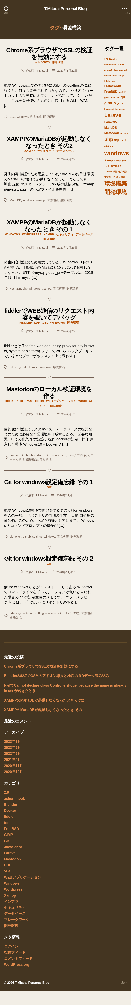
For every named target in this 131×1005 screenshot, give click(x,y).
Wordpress (31, 234)
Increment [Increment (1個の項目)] (109, 109)
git (19, 536)
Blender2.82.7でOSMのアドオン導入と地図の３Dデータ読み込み (56, 676)
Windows (42, 62)
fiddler (25, 322)
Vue (7, 871)
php (25, 288)
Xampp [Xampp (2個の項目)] (109, 160)
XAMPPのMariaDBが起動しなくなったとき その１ (49, 226)
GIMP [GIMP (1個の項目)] (112, 97)
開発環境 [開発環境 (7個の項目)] (115, 192)
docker (14, 455)
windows (22, 116)
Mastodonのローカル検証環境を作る (49, 392)
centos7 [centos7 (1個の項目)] (108, 70)
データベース (65, 150)
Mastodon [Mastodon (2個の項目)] (111, 133)
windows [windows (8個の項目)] (116, 153)
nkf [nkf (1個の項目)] (121, 133)
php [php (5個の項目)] (108, 139)
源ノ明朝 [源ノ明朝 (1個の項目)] (120, 177)
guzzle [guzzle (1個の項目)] (120, 103)
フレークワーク (16, 920)
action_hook (14, 798)
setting (39, 613)
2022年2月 (12, 754)
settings (37, 536)
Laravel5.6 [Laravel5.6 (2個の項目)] (112, 122)
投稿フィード (14, 952)
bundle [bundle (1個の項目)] (120, 64)
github (24, 455)
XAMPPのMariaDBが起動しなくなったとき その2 (49, 142)
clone (13, 536)
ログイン (11, 946)
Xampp (29, 150)
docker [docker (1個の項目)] (107, 75)
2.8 (6, 792)
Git (22, 401)
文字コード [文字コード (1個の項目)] (109, 177)
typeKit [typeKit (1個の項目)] (123, 140)
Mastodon (35, 401)
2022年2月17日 (67, 414)
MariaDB (15, 200)
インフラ (42, 406)
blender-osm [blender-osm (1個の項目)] (110, 64)
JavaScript (13, 847)
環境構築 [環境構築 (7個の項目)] (115, 183)
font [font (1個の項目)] (113, 81)
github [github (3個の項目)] (110, 103)
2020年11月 (13, 766)
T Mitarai (42, 70)
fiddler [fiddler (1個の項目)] (107, 81)
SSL (12, 116)
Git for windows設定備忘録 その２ (49, 558)
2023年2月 (12, 748)
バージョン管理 (68, 613)
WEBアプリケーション (61, 401)
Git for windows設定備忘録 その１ (49, 482)
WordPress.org (16, 965)
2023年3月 (12, 742)
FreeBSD (11, 829)
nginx (47, 455)
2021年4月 (12, 760)
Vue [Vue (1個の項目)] (111, 146)
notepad (28, 613)
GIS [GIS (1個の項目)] (118, 97)
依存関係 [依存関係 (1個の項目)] (122, 171)
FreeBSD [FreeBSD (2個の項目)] (110, 91)
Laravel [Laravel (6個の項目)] (113, 115)
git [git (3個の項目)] (122, 97)
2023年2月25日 (67, 159)
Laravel (41, 322)
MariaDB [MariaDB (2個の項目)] (110, 127)
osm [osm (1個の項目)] (126, 133)
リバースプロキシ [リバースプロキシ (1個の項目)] (113, 166)
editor (13, 613)
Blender (10, 805)
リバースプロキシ (77, 455)
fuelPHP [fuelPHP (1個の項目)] (122, 92)
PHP (7, 865)
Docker (11, 401)
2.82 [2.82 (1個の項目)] (106, 59)
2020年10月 (13, 772)
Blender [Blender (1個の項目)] (113, 59)
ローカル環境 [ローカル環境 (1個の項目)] (110, 171)
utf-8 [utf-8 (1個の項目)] (106, 146)
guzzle (23, 367)
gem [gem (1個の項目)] (106, 97)
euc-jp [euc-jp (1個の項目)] (121, 75)
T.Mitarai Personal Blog (65, 8)
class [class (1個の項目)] (115, 70)
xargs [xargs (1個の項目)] (118, 160)
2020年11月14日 (67, 495)
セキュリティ (45, 150)
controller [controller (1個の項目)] (123, 70)
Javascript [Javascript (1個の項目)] (120, 109)
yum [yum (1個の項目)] (124, 160)
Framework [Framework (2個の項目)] (112, 86)
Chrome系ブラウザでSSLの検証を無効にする (49, 53)
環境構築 (36, 116)
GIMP (8, 835)
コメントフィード (18, 959)
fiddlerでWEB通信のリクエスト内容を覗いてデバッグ (49, 314)
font (7, 823)
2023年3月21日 (67, 70)
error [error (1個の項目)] (114, 75)
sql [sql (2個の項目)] (116, 140)
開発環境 (57, 62)
